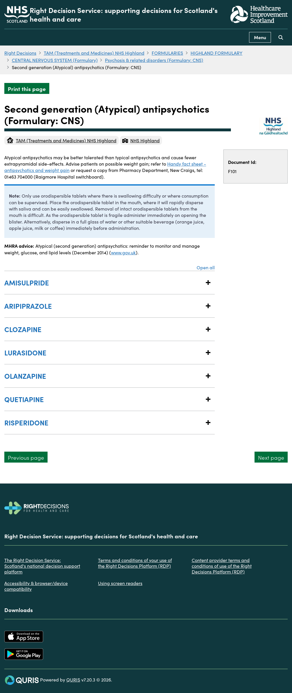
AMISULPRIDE (103, 282)
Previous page (26, 457)
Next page (271, 457)
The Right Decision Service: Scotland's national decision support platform (42, 565)
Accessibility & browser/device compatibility (36, 586)
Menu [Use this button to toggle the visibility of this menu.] (260, 37)
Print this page (27, 88)
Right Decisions (20, 53)
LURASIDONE (103, 352)
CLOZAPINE (103, 329)
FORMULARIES (167, 53)
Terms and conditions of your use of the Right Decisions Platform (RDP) (135, 563)
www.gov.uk (123, 252)
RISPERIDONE (103, 422)
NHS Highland (141, 140)
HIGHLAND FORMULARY (216, 53)
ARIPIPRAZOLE (103, 305)
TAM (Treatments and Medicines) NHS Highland (94, 53)
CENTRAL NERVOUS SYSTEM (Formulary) (55, 60)
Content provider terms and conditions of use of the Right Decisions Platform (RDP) (222, 565)
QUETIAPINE (103, 399)
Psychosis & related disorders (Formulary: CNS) (154, 60)
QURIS (73, 679)
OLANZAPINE (103, 375)
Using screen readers (120, 583)
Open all (206, 267)
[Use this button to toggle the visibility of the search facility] (281, 37)
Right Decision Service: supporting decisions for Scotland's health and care (124, 14)
